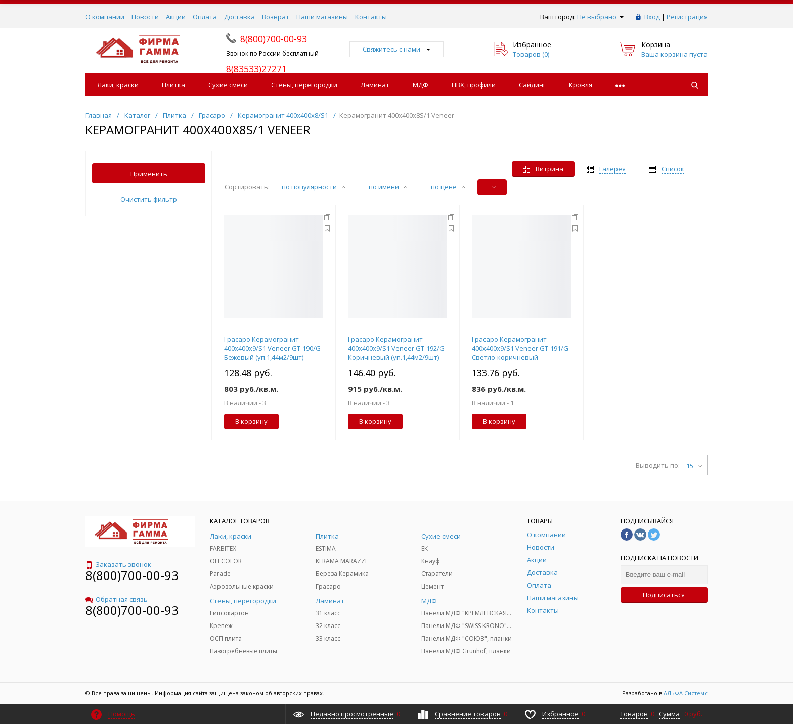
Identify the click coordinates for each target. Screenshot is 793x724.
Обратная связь (116, 599)
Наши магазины (322, 16)
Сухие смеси (228, 84)
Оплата (205, 16)
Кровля (580, 84)
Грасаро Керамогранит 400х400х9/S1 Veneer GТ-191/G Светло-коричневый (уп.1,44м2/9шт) (520, 352)
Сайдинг (532, 84)
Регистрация (687, 16)
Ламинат (375, 84)
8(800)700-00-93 (132, 575)
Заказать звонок (118, 564)
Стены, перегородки (304, 84)
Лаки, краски (118, 84)
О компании (104, 16)
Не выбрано (600, 16)
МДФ (420, 84)
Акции (176, 16)
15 (694, 465)
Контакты (371, 16)
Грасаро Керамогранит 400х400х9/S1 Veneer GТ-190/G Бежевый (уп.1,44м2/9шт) (272, 348)
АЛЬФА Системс (685, 693)
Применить (148, 173)
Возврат (275, 16)
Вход (652, 16)
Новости (145, 16)
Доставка (239, 16)
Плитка (173, 84)
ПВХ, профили (474, 84)
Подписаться (664, 594)
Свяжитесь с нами (396, 49)
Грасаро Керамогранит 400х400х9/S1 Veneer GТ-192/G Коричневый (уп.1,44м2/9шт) (396, 348)
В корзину (251, 421)
